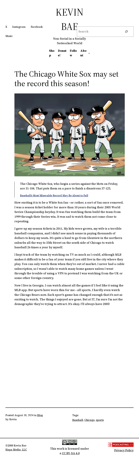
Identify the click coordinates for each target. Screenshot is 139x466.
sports (100, 420)
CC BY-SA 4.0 (71, 453)
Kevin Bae (70, 19)
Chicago (89, 420)
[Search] (126, 31)
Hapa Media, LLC (16, 449)
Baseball (77, 420)
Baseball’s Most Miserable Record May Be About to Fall (54, 195)
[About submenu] (89, 53)
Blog (40, 415)
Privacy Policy (124, 450)
